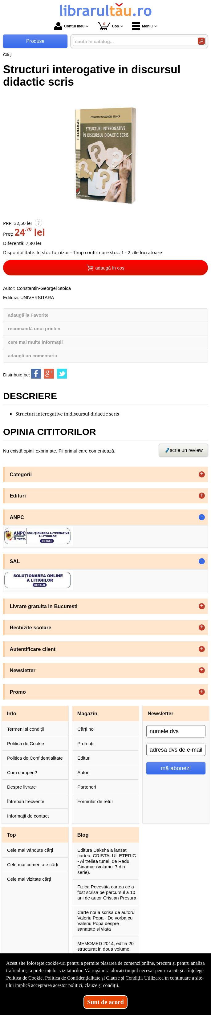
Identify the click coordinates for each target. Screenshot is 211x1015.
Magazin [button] (87, 713)
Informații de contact (28, 815)
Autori (83, 772)
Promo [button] (18, 692)
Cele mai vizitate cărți (29, 879)
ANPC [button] (17, 517)
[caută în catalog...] (132, 41)
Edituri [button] (18, 495)
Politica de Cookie (25, 743)
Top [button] (11, 835)
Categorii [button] (21, 474)
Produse (35, 41)
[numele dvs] (175, 731)
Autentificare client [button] (33, 649)
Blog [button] (83, 835)
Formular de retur (95, 801)
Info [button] (11, 713)
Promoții (85, 743)
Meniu (142, 26)
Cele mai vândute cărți (30, 850)
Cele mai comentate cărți (32, 864)
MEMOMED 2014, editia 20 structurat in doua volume (105, 946)
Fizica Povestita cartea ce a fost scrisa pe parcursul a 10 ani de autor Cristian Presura (106, 892)
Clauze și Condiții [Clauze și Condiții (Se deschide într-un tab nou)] (124, 977)
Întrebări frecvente (25, 801)
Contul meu (69, 26)
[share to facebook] (36, 374)
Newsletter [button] (22, 670)
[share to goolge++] (49, 374)
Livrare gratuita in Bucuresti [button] (44, 606)
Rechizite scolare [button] (30, 627)
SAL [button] (15, 561)
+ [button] (202, 474)
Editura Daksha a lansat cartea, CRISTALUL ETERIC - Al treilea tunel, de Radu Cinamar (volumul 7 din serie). (106, 861)
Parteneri (86, 787)
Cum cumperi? (22, 772)
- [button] (202, 517)
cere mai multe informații (35, 342)
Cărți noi (86, 729)
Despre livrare (21, 787)
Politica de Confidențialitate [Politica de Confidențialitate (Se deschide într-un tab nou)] (72, 977)
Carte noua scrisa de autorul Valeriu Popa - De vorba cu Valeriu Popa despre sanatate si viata (106, 921)
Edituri (84, 758)
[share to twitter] (62, 374)
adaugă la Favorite (28, 315)
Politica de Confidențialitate (35, 758)
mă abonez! (176, 768)
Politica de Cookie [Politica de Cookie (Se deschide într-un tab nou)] (24, 977)
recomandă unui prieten (34, 328)
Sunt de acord (105, 1002)
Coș (108, 26)
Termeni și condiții (25, 729)
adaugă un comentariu (32, 355)
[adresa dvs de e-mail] (175, 750)
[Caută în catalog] (201, 41)
